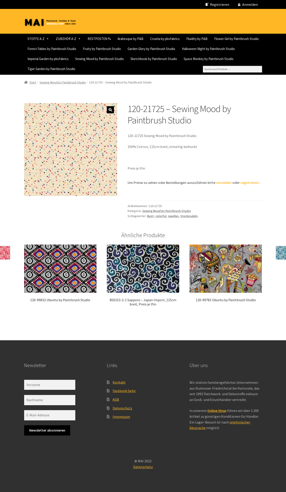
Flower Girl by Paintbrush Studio (77, 49)
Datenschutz (122, 407)
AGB (116, 399)
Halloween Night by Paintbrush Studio (152, 59)
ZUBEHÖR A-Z (68, 39)
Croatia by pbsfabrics (165, 39)
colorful (160, 215)
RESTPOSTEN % (99, 39)
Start (32, 82)
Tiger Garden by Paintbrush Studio (216, 69)
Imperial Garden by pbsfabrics (206, 59)
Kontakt (119, 381)
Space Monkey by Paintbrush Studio (161, 69)
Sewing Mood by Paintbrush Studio (51, 69)
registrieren (249, 182)
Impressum (121, 416)
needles (173, 215)
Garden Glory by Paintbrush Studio (96, 59)
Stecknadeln (189, 215)
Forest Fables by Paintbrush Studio (131, 49)
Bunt (150, 215)
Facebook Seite (124, 390)
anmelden (224, 182)
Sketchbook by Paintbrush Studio (106, 69)
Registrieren (219, 4)
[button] (110, 109)
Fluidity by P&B (38, 49)
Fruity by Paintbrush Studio (46, 59)
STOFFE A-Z (38, 39)
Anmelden (250, 4)
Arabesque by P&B (130, 39)
